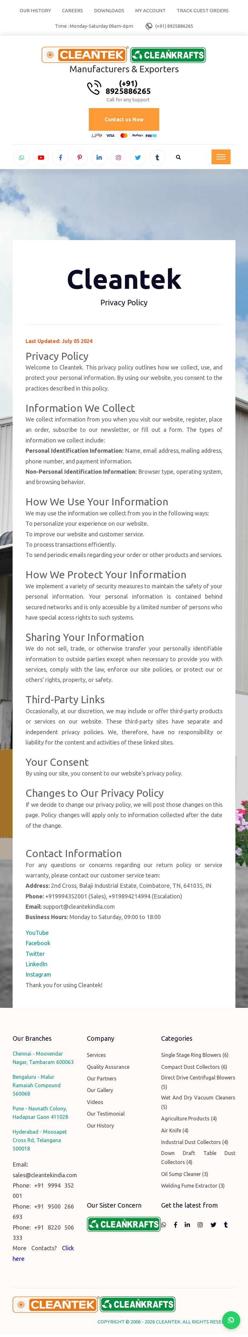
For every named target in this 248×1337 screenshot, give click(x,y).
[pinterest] (80, 159)
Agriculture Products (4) (189, 1122)
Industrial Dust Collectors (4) (194, 1145)
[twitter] (138, 159)
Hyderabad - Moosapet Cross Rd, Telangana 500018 (40, 1143)
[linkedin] (99, 159)
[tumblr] (157, 159)
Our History (35, 10)
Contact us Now (124, 120)
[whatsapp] (22, 159)
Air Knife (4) (175, 1133)
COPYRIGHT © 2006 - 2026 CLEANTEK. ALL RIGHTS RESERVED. (166, 1325)
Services (96, 1058)
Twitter (35, 956)
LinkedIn (36, 967)
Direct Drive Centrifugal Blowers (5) (198, 1085)
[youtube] (41, 159)
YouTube (37, 935)
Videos (95, 1105)
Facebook (38, 946)
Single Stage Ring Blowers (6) (195, 1058)
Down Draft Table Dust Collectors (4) (198, 1160)
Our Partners (102, 1081)
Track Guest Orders (203, 10)
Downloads (109, 10)
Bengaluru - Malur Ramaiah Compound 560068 (37, 1088)
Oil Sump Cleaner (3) (184, 1177)
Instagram (38, 977)
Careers (72, 10)
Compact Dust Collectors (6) (194, 1070)
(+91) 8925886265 (174, 26)
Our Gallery (100, 1093)
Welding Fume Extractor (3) (193, 1189)
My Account (150, 10)
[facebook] (60, 159)
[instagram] (118, 159)
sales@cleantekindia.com (45, 1178)
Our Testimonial (106, 1117)
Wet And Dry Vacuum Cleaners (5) (198, 1105)
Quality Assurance (108, 1070)
